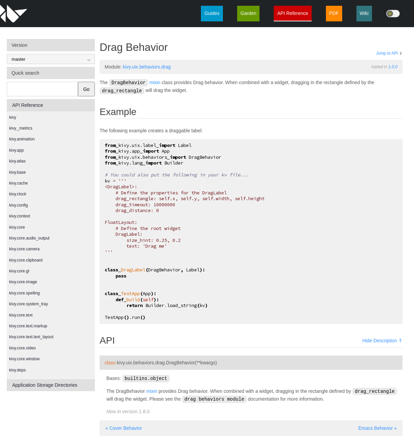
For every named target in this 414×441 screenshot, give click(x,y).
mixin (155, 82)
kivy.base (17, 172)
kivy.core (17, 227)
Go (86, 89)
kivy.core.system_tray (28, 304)
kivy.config (18, 205)
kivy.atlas (17, 161)
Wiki (364, 13)
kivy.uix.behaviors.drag (147, 67)
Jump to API (387, 53)
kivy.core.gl (19, 271)
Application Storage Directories (44, 385)
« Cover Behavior (123, 426)
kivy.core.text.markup (28, 326)
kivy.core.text (21, 315)
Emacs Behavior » (377, 426)
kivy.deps (17, 370)
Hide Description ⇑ (382, 340)
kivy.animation (22, 139)
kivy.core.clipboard (25, 260)
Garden (248, 13)
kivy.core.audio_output (29, 238)
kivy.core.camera (24, 249)
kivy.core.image (23, 282)
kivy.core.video (22, 348)
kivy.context (19, 216)
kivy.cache (18, 183)
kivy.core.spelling (24, 293)
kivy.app (16, 150)
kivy (12, 117)
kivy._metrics (20, 128)
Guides (211, 13)
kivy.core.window (24, 359)
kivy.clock (17, 194)
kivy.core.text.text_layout (31, 336)
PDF (334, 13)
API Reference (292, 13)
